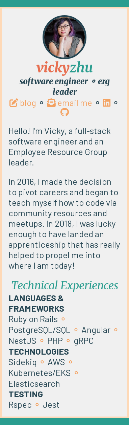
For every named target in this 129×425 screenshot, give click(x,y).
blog (22, 102)
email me (69, 102)
